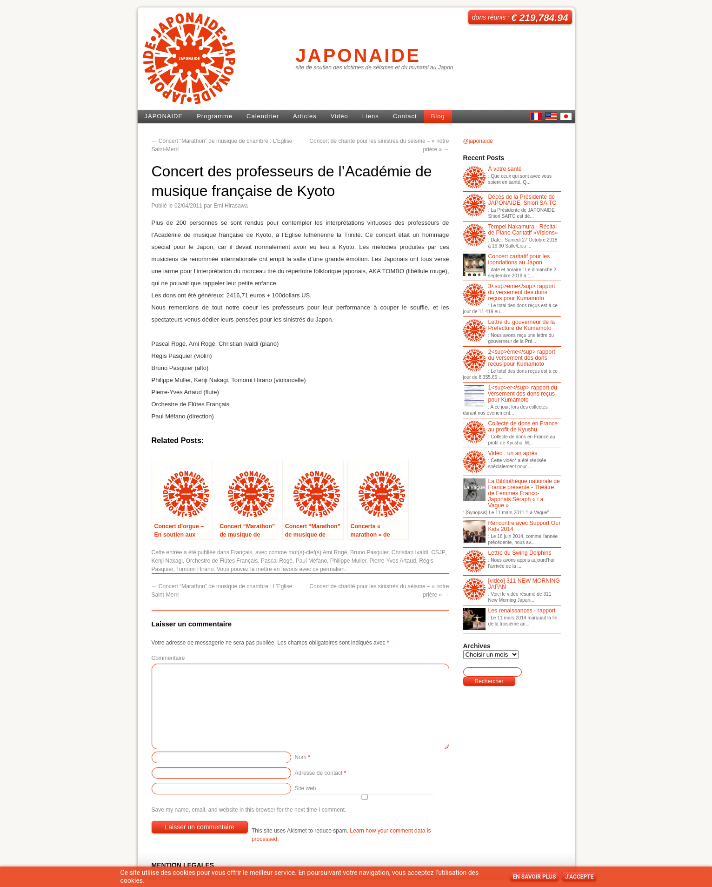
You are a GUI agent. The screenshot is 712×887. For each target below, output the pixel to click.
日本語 (566, 116)
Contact (405, 116)
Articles (305, 116)
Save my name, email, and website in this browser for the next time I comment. (249, 809)
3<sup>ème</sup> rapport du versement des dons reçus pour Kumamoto (509, 292)
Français (241, 552)
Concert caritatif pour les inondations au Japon (506, 260)
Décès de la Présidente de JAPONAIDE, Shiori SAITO (510, 200)
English (551, 116)
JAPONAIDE (358, 55)
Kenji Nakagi (167, 561)
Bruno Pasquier (369, 552)
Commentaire (168, 658)
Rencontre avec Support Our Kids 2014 (512, 526)
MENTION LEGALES (183, 865)
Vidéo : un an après (500, 453)
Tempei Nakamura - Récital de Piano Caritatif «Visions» (510, 230)
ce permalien (329, 569)
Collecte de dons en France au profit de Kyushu (510, 427)
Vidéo (339, 116)
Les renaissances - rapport (509, 611)
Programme (215, 116)
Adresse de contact (320, 773)
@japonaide (478, 141)
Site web (305, 788)
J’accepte (579, 877)
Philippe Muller (348, 561)
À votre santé (492, 169)
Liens (370, 116)
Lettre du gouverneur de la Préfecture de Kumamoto (509, 325)
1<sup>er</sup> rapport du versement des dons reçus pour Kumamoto (510, 394)
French (536, 116)
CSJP (438, 552)
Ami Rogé (335, 552)
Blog (438, 116)
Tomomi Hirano (195, 569)
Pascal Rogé (277, 561)
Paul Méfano (311, 561)
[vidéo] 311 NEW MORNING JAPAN (511, 584)
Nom (302, 757)
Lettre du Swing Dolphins (507, 553)
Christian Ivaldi (410, 552)
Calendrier (262, 116)
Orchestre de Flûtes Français (222, 561)
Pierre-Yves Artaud (392, 561)
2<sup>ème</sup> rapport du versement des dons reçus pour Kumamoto (509, 358)
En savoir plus (534, 877)
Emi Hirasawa (230, 205)
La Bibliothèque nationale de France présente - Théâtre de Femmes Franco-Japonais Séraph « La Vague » (511, 493)
